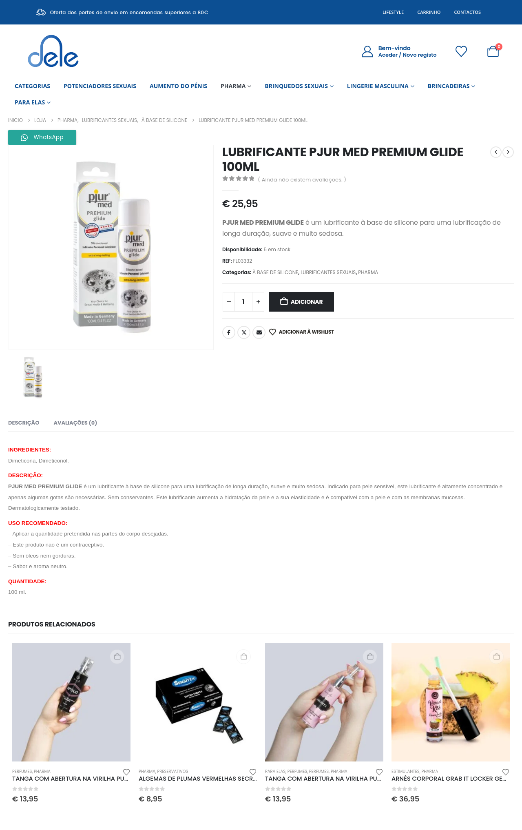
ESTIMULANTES (406, 771)
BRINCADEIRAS (449, 86)
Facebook (228, 332)
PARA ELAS (30, 102)
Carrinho (428, 12)
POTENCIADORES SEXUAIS (100, 86)
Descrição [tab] (23, 423)
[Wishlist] (462, 51)
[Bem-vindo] (399, 51)
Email (258, 332)
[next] (508, 152)
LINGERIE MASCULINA (378, 86)
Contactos (467, 12)
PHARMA (233, 86)
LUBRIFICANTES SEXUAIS (328, 272)
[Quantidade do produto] (243, 302)
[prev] (496, 152)
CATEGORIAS (32, 86)
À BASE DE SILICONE (275, 272)
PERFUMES (22, 771)
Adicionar (307, 302)
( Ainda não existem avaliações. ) (302, 180)
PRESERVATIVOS (172, 771)
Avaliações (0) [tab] (75, 423)
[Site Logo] (53, 51)
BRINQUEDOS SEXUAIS (296, 86)
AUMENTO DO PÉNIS (178, 86)
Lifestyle (393, 12)
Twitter (243, 332)
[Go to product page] (71, 702)
